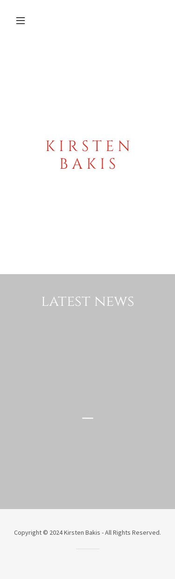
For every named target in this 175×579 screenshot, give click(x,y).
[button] (22, 20)
